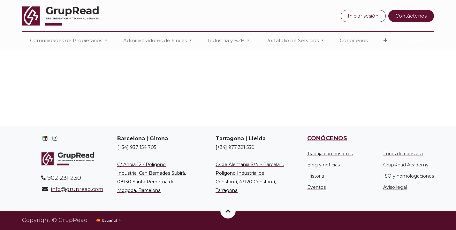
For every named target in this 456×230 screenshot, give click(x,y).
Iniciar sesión (363, 16)
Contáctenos (411, 16)
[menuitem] (354, 40)
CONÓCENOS (327, 138)
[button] (385, 40)
